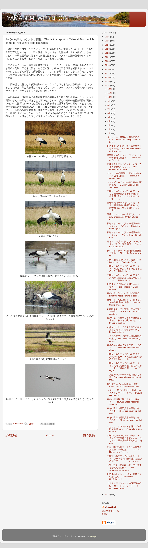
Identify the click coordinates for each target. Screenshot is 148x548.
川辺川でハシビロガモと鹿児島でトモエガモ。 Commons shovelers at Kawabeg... (124, 148)
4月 (109, 121)
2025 (107, 41)
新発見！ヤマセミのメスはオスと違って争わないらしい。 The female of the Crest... (124, 166)
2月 (109, 129)
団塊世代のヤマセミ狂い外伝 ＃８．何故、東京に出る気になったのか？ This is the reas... (124, 268)
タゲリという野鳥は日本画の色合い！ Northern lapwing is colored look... (124, 139)
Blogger (93, 536)
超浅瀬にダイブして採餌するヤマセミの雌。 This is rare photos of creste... (124, 311)
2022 (107, 53)
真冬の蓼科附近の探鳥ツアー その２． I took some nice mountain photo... (124, 347)
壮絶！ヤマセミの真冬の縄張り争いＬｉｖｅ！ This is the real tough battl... (124, 235)
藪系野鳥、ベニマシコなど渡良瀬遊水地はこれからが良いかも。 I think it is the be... (124, 320)
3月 (109, 125)
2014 (107, 85)
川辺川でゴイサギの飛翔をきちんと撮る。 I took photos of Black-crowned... (124, 286)
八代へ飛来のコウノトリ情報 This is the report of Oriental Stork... (124, 261)
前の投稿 (89, 435)
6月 (109, 113)
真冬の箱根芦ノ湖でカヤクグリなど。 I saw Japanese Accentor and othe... (123, 401)
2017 (107, 73)
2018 (107, 69)
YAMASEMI (110, 507)
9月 (109, 101)
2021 (107, 57)
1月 (109, 133)
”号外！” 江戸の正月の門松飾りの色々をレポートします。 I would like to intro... (124, 392)
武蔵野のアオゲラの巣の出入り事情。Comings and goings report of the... (124, 377)
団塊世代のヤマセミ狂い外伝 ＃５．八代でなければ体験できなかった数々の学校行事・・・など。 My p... (124, 367)
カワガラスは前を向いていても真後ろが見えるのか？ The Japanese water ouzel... (124, 467)
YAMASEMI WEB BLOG (37, 18)
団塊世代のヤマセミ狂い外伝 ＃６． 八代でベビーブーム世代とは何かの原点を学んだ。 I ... (125, 356)
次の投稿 (11, 435)
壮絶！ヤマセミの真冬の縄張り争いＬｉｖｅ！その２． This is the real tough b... (124, 226)
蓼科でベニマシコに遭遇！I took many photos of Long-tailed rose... (124, 385)
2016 (107, 77)
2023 (107, 49)
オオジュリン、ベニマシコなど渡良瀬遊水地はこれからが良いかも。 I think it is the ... (125, 329)
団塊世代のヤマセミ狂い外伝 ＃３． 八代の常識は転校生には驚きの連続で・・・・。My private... (124, 458)
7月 (109, 109)
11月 (110, 93)
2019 (107, 65)
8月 (109, 105)
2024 (107, 45)
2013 (107, 494)
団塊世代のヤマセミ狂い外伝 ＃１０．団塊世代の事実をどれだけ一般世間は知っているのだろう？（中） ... (124, 195)
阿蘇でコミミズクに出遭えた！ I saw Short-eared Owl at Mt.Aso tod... (123, 217)
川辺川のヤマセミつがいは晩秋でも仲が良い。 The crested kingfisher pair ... (124, 476)
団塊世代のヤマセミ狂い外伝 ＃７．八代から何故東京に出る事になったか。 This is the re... (124, 277)
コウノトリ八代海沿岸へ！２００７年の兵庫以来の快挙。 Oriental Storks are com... (124, 302)
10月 (110, 97)
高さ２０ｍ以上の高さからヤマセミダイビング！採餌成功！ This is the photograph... (124, 244)
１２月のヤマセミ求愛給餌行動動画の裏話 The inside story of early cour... (124, 338)
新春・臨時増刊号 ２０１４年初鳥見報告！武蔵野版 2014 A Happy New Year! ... (124, 449)
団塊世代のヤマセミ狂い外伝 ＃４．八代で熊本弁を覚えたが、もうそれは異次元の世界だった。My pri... (124, 439)
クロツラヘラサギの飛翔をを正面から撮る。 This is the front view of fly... (124, 253)
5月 (109, 117)
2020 (107, 61)
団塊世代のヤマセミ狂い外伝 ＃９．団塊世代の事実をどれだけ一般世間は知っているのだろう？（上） (124, 207)
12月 (110, 89)
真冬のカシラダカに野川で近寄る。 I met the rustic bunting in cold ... (125, 294)
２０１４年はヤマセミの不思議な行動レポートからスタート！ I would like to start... (124, 485)
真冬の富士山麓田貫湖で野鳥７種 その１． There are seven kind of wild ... (124, 420)
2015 (107, 81)
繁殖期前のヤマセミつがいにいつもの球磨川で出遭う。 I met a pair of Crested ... (124, 157)
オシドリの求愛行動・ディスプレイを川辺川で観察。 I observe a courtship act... (124, 175)
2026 (107, 37)
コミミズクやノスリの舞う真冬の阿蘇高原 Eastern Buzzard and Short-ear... (124, 184)
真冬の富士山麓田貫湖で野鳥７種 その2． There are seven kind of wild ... (124, 411)
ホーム (50, 435)
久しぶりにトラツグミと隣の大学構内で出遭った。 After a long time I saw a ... (124, 429)
